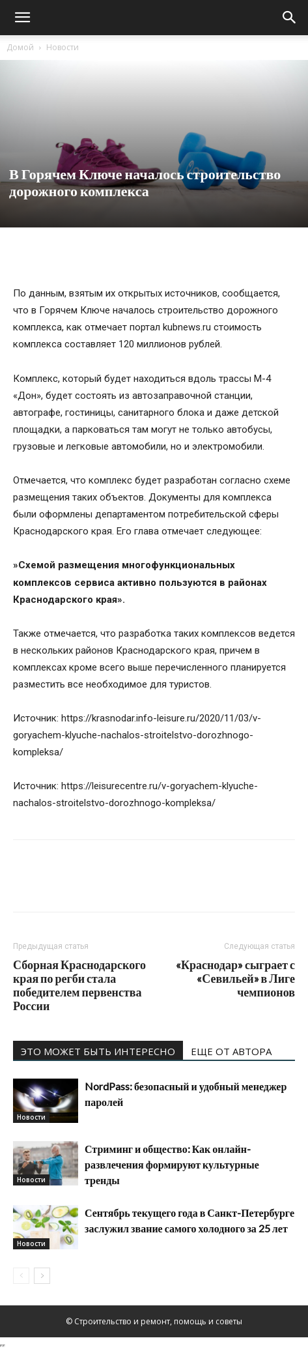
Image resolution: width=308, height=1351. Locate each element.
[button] (22, 17)
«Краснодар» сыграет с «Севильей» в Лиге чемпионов (235, 978)
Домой (20, 47)
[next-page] (42, 1276)
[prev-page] (21, 1276)
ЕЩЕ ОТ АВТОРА (231, 1051)
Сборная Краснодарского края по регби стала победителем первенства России (79, 985)
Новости (62, 47)
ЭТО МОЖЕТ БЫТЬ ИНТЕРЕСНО (98, 1051)
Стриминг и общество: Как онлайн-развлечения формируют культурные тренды (172, 1164)
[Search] (290, 17)
